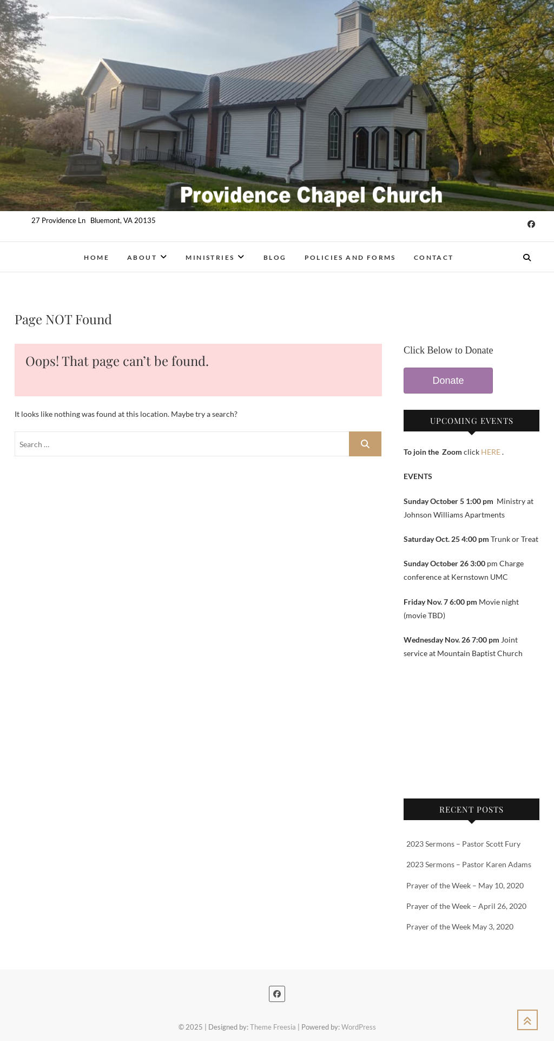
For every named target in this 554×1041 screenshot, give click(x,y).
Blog (275, 257)
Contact (434, 257)
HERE (490, 451)
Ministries (210, 257)
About (142, 257)
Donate (448, 380)
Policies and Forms (350, 257)
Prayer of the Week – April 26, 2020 (466, 906)
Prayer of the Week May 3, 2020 (459, 926)
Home (96, 257)
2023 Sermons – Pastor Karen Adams (468, 864)
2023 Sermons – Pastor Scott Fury (463, 843)
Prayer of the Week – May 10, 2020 (465, 885)
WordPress (358, 1027)
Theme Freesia (273, 1027)
